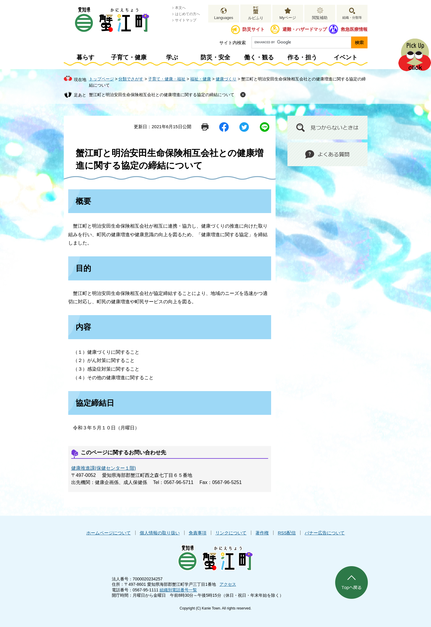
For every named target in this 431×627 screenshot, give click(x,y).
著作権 (262, 532)
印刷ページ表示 (205, 127)
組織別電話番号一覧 (178, 590)
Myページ (287, 17)
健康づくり (226, 79)
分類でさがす (130, 79)
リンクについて (230, 532)
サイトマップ (185, 20)
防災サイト (253, 29)
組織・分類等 (352, 17)
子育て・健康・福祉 (166, 79)
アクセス (228, 584)
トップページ (101, 79)
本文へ (180, 8)
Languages (223, 17)
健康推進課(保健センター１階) (103, 468)
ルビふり (255, 18)
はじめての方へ (187, 14)
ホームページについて (108, 532)
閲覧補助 (319, 17)
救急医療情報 (354, 29)
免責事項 (197, 532)
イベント (345, 57)
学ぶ (172, 57)
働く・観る (259, 57)
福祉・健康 (200, 79)
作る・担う (302, 57)
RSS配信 (287, 532)
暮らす (85, 57)
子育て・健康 (129, 57)
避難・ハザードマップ (304, 29)
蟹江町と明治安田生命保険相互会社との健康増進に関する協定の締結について (161, 94)
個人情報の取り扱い (160, 532)
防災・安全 (215, 57)
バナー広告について (325, 532)
